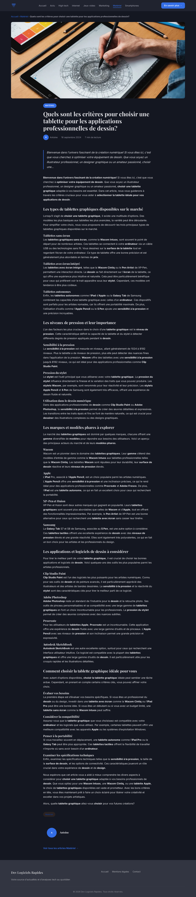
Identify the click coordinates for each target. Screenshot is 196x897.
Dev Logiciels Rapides (27, 872)
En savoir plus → (173, 5)
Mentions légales (120, 871)
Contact (137, 871)
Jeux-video (89, 5)
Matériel (117, 5)
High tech (63, 5)
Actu (52, 5)
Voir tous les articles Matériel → (60, 848)
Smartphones (132, 5)
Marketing (104, 5)
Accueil (42, 5)
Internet (76, 5)
